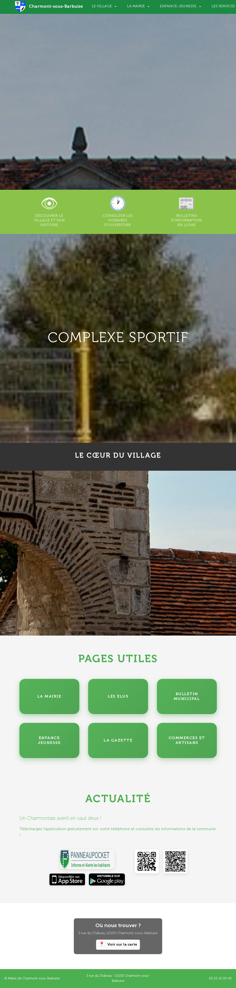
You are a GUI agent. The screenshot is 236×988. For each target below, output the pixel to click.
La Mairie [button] (136, 6)
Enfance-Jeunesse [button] (178, 6)
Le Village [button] (102, 6)
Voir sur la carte (118, 944)
